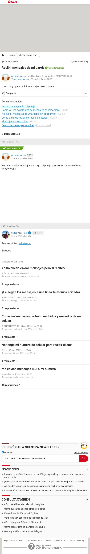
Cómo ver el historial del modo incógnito (24, 504)
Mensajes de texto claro (15, 121)
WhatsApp (25, 243)
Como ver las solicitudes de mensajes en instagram (31, 110)
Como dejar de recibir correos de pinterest (25, 117)
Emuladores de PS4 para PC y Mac (21, 513)
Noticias (7, 452)
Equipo (22, 540)
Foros (12, 55)
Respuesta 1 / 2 (10, 141)
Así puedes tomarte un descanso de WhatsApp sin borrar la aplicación (38, 486)
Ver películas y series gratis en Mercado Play (26, 518)
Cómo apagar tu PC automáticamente (23, 522)
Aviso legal (81, 540)
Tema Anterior (12, 61)
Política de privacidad (55, 540)
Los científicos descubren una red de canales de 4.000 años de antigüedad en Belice (45, 490)
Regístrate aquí (10, 540)
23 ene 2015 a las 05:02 (22, 236)
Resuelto (52, 68)
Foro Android (43, 125)
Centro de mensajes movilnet (18, 125)
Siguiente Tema (77, 61)
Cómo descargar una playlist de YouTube (24, 527)
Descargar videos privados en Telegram (23, 531)
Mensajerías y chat (28, 55)
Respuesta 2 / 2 (10, 226)
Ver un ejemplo (81, 452)
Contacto (71, 540)
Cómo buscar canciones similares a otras (24, 509)
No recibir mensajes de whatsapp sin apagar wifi (29, 113)
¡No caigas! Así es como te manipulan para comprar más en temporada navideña (44, 481)
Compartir (11, 93)
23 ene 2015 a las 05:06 (41, 79)
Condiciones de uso (35, 540)
